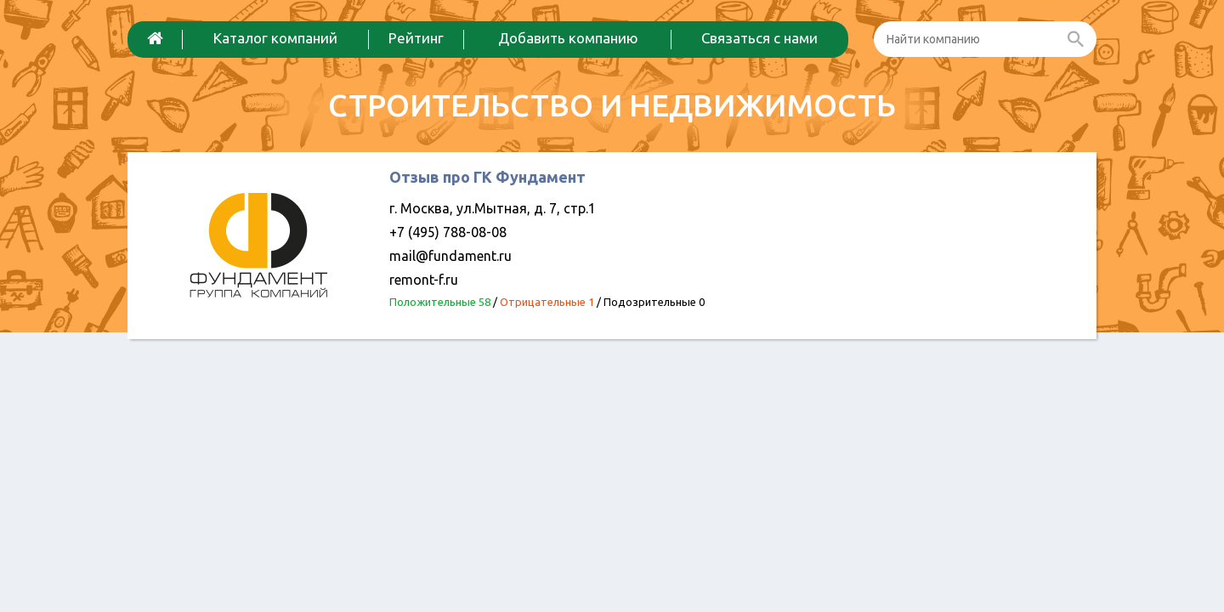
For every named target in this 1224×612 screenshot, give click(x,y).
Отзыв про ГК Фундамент (487, 176)
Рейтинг (416, 38)
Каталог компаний (275, 38)
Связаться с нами (759, 38)
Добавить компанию (568, 38)
